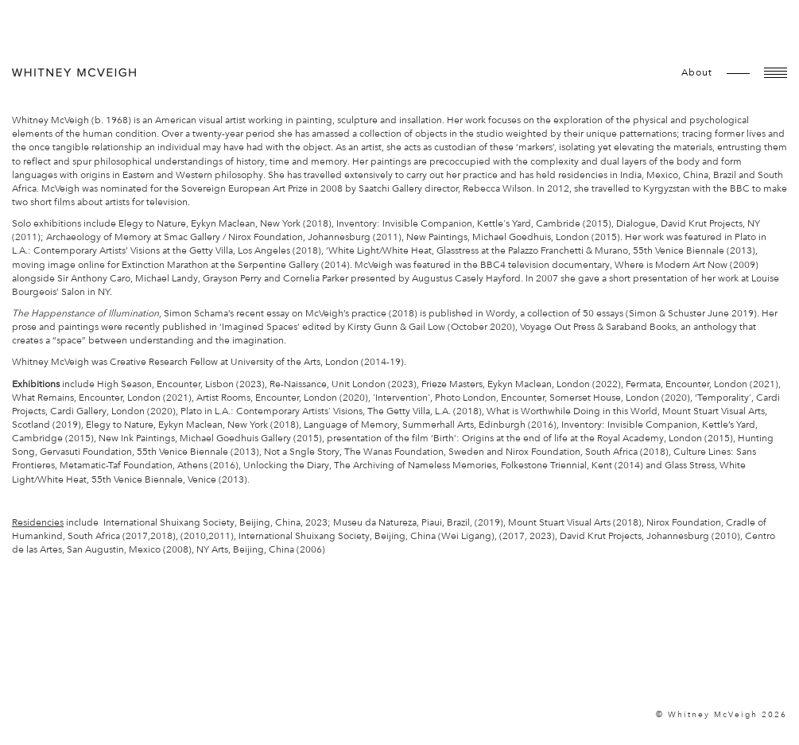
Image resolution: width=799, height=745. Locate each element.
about (696, 72)
